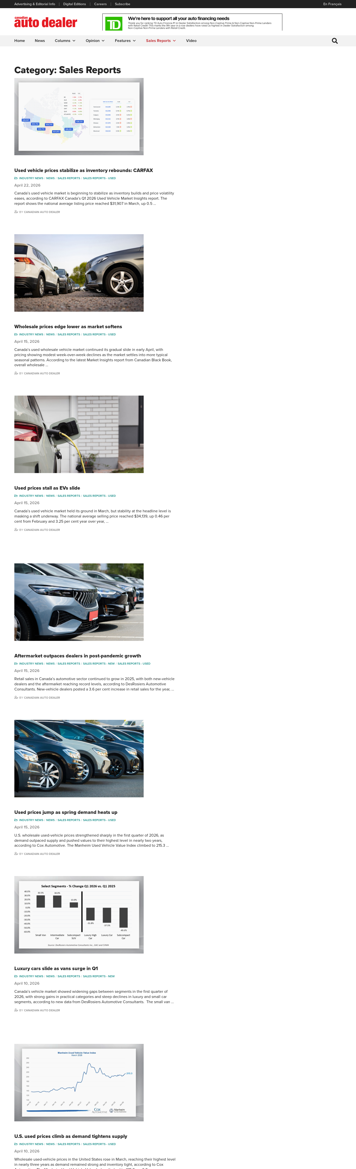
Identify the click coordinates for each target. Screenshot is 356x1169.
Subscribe (123, 4)
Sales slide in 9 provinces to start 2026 (152, 954)
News (40, 40)
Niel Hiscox (275, 1140)
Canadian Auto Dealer (136, 133)
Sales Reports (162, 40)
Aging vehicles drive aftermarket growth (154, 799)
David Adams (277, 1087)
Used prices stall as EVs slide (141, 235)
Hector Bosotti (278, 1110)
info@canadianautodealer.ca (42, 1089)
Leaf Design (331, 1163)
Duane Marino (317, 1102)
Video (192, 40)
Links (103, 1102)
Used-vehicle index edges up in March (151, 714)
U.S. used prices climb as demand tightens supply (164, 562)
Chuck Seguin (316, 1125)
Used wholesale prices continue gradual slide (159, 877)
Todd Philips (315, 1110)
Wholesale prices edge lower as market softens (162, 158)
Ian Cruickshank (279, 1117)
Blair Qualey (315, 1117)
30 (167, 1042)
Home (20, 40)
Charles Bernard (279, 1102)
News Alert (191, 1110)
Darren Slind (315, 1132)
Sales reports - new (193, 333)
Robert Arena (277, 1095)
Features (126, 40)
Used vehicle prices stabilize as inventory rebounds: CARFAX (167, 83)
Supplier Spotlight (235, 1102)
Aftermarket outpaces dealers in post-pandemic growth (162, 323)
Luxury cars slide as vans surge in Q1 (150, 476)
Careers (101, 4)
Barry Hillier (276, 1132)
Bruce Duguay (278, 1125)
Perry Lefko (315, 1095)
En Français (332, 4)
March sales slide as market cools (146, 637)
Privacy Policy (25, 1163)
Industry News (125, 94)
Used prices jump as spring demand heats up (159, 402)
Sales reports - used (193, 94)
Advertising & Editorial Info (35, 4)
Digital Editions (75, 4)
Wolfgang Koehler (319, 1087)
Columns (65, 40)
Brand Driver (232, 1095)
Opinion (96, 40)
